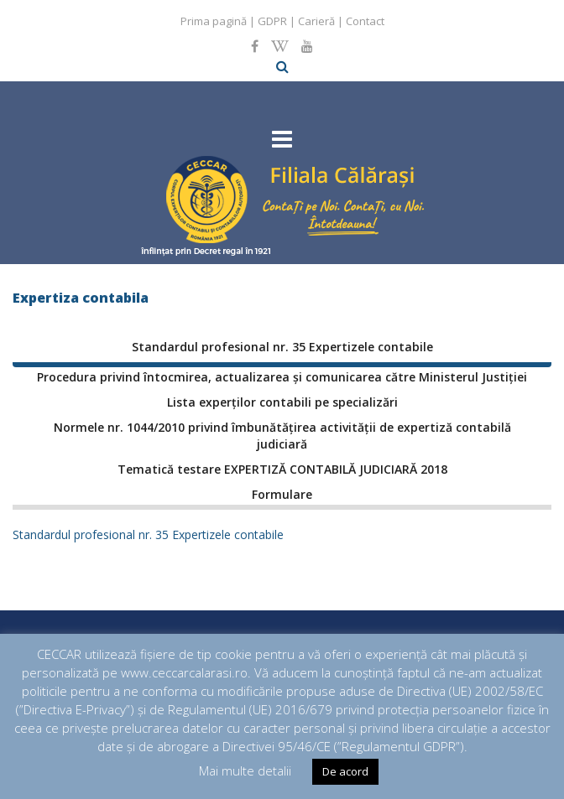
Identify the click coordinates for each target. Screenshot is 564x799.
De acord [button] (345, 771)
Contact (365, 21)
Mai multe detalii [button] (245, 770)
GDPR (272, 21)
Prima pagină (213, 21)
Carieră (316, 21)
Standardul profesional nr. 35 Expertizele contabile (148, 534)
